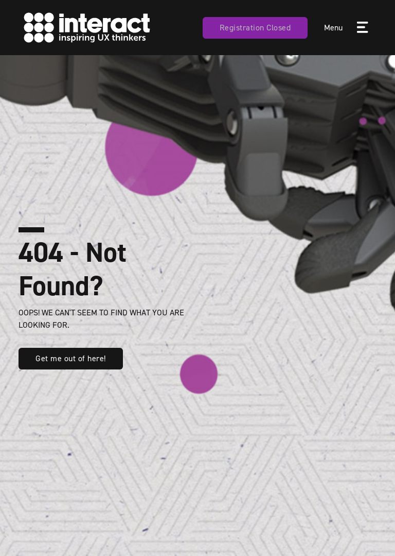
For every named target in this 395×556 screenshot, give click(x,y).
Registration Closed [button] (255, 27)
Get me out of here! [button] (70, 358)
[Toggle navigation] (361, 28)
